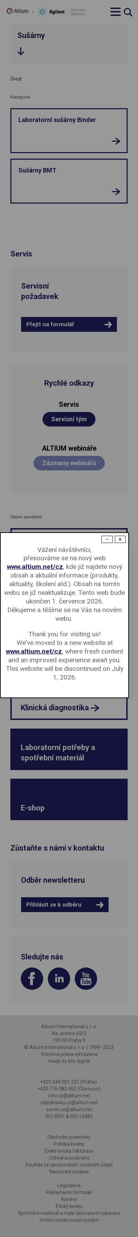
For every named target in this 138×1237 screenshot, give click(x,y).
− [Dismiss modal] (107, 539)
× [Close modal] (120, 539)
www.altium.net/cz (35, 567)
